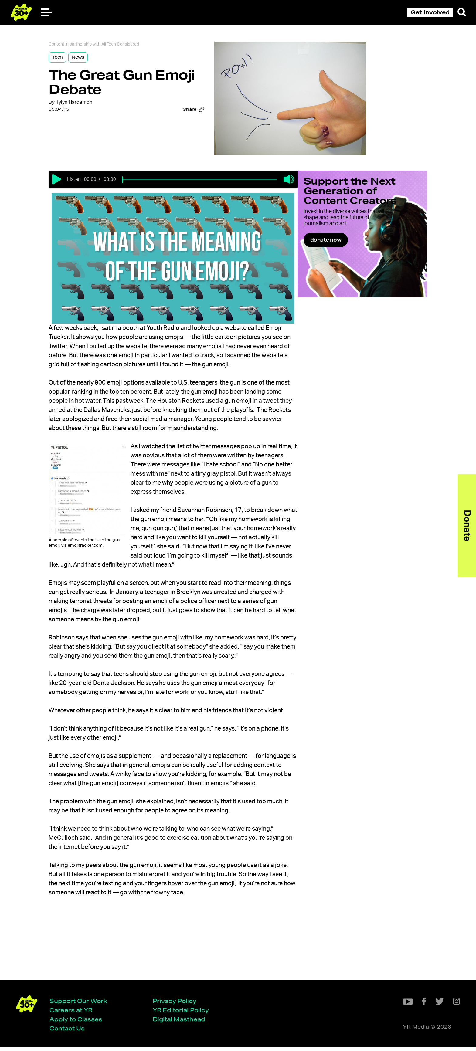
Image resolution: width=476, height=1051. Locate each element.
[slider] (141, 185)
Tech (69, 60)
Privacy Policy (177, 1004)
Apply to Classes (78, 1022)
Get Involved (430, 12)
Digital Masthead (181, 1022)
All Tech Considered (132, 47)
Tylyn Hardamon (86, 107)
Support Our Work (80, 1004)
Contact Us (69, 1031)
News (90, 60)
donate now (341, 261)
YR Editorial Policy (183, 1013)
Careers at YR (73, 1013)
